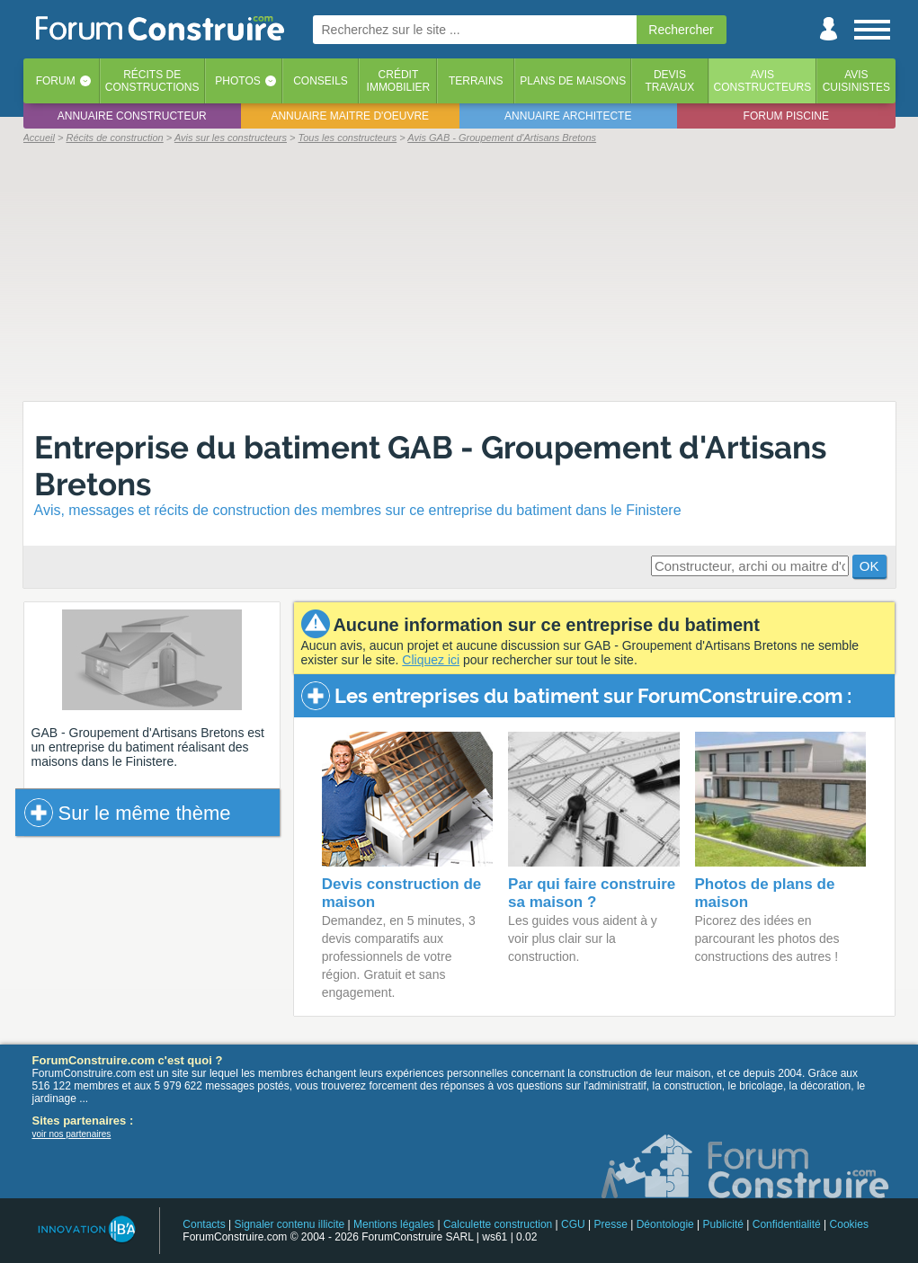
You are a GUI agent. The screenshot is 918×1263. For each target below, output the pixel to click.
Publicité (723, 1224)
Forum (56, 81)
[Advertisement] (459, 271)
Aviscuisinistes (856, 80)
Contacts (204, 1224)
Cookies (849, 1224)
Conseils (320, 81)
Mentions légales (393, 1224)
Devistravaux (669, 80)
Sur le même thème (127, 812)
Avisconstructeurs (763, 80)
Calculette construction (497, 1224)
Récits (152, 80)
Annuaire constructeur (132, 116)
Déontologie (665, 1224)
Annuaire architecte (567, 116)
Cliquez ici (430, 660)
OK (869, 566)
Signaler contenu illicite (289, 1224)
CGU (573, 1224)
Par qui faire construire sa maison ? (591, 893)
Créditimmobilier (399, 80)
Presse (611, 1224)
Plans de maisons (573, 81)
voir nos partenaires (71, 1134)
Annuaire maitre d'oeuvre (350, 116)
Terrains (476, 81)
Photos (237, 81)
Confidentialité (787, 1224)
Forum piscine (786, 116)
